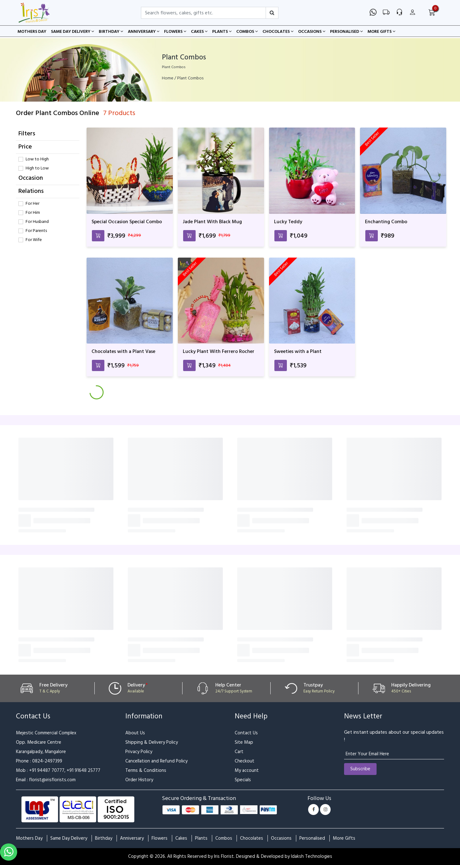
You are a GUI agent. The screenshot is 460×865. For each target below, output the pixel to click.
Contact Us (246, 733)
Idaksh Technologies (311, 856)
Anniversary (143, 31)
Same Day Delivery (72, 31)
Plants (222, 31)
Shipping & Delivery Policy (151, 742)
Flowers (175, 31)
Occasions (311, 31)
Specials (243, 780)
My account (247, 770)
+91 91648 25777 (83, 770)
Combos (247, 31)
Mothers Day (32, 31)
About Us (135, 733)
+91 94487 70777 (46, 770)
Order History (139, 780)
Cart (239, 751)
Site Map (244, 742)
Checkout (244, 761)
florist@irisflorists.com (52, 780)
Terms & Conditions (145, 770)
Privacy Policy (138, 751)
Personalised (346, 31)
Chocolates (277, 31)
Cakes (199, 31)
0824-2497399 (47, 761)
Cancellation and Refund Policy (156, 761)
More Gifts (381, 31)
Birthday (111, 31)
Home (167, 78)
